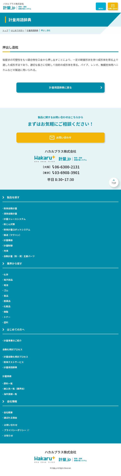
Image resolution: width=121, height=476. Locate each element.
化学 (6, 274)
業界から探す (14, 263)
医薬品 (7, 301)
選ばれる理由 (10, 417)
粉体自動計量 (10, 208)
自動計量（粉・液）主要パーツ (19, 256)
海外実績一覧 (10, 394)
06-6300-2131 (66, 167)
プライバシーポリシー (16, 430)
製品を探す (13, 197)
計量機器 (8, 240)
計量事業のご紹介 (12, 340)
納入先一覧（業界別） (15, 388)
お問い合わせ (113, 8)
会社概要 (8, 412)
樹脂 (6, 311)
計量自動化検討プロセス (16, 356)
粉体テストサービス (14, 362)
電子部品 (8, 279)
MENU (100, 8)
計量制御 (8, 245)
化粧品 (7, 306)
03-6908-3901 (66, 172)
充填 (6, 250)
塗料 (6, 322)
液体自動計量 (10, 213)
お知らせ (8, 435)
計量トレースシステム (15, 219)
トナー (7, 316)
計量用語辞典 (32, 30)
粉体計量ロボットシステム (17, 229)
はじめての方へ (17, 30)
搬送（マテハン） (12, 234)
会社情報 (12, 401)
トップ (5, 30)
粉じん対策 (9, 224)
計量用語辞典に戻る (60, 87)
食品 (6, 295)
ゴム (6, 290)
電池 (6, 285)
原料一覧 (8, 383)
